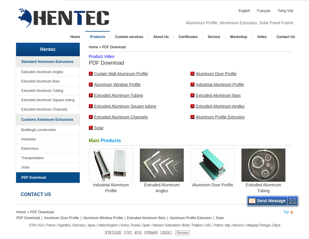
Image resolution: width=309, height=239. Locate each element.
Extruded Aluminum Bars (40, 81)
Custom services (129, 37)
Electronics (30, 149)
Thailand (196, 225)
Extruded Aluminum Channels (44, 109)
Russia (135, 225)
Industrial (28, 139)
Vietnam (157, 225)
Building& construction (38, 130)
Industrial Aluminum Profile (220, 84)
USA (40, 225)
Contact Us (286, 37)
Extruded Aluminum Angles (42, 72)
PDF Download (33, 178)
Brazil (185, 225)
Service (214, 37)
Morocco (238, 225)
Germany (78, 225)
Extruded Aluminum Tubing (42, 91)
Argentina (64, 225)
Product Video (101, 56)
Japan (91, 225)
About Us (161, 37)
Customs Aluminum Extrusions (47, 120)
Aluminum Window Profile (117, 84)
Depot (276, 225)
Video (261, 37)
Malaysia (251, 225)
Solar (25, 167)
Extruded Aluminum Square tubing (47, 100)
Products (97, 37)
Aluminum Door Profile (216, 73)
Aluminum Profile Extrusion (220, 117)
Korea (125, 225)
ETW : (33, 225)
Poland (218, 225)
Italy (227, 225)
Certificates (188, 37)
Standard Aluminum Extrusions (47, 62)
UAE (208, 225)
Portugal (264, 225)
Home (75, 37)
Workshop (238, 37)
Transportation (32, 158)
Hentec (47, 49)
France (50, 225)
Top (286, 212)
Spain (146, 225)
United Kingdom (108, 225)
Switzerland (171, 225)
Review (182, 233)
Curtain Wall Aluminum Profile (121, 73)
